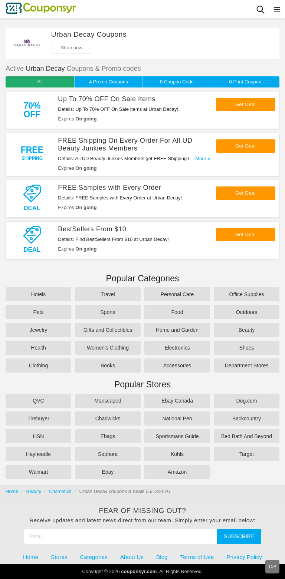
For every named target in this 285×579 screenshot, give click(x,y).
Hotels (38, 294)
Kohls (177, 454)
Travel (108, 294)
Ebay (108, 472)
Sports (107, 312)
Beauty (247, 330)
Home (12, 491)
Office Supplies (246, 294)
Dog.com (246, 401)
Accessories (177, 365)
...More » (200, 158)
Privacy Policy (244, 557)
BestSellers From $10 (92, 229)
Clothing (38, 365)
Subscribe (239, 536)
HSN (38, 436)
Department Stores (247, 365)
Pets (38, 312)
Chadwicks (108, 418)
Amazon (177, 472)
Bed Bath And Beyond (246, 436)
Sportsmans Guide (177, 436)
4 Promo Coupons (108, 82)
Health (38, 348)
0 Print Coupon (245, 82)
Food (177, 312)
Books (108, 365)
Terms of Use (197, 557)
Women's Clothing (108, 348)
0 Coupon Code (177, 82)
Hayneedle (38, 454)
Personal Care (177, 294)
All (39, 82)
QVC (38, 401)
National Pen (177, 418)
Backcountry (246, 418)
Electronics (177, 348)
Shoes (246, 348)
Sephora (108, 454)
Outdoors (247, 312)
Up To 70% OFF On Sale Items (106, 99)
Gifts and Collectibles (107, 330)
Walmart (38, 472)
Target (246, 454)
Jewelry (38, 330)
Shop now (71, 47)
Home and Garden (177, 330)
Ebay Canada (177, 401)
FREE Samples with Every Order (109, 187)
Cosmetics (60, 491)
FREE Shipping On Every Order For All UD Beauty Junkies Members (125, 144)
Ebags (108, 436)
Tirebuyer (38, 418)
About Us (132, 557)
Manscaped (107, 401)
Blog (162, 557)
